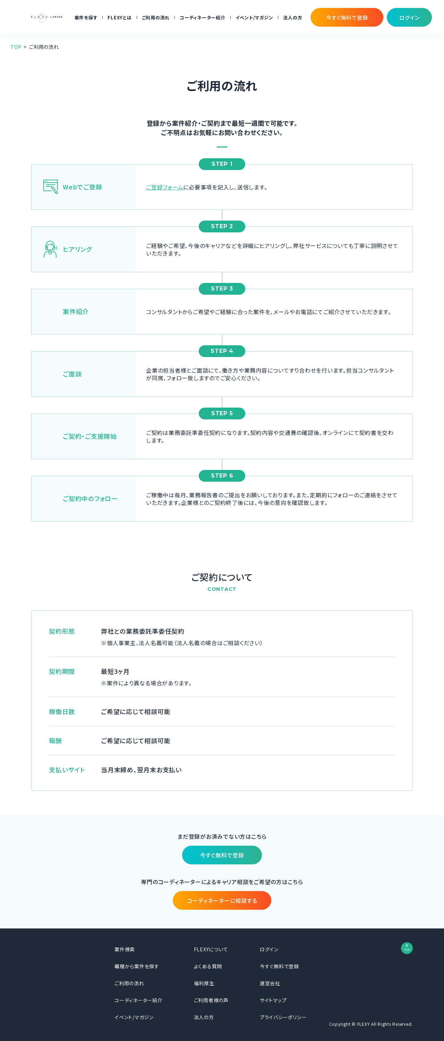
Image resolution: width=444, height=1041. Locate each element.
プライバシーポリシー (283, 1017)
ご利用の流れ (156, 17)
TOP (15, 46)
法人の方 (292, 17)
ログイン (269, 949)
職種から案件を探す (136, 966)
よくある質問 (208, 966)
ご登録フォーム (164, 187)
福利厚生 (204, 983)
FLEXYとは (119, 17)
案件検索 (124, 949)
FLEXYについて (211, 949)
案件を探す (86, 17)
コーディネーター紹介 (202, 17)
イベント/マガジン (254, 17)
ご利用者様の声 (211, 1000)
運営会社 (270, 983)
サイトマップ (273, 1000)
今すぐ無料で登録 (279, 966)
